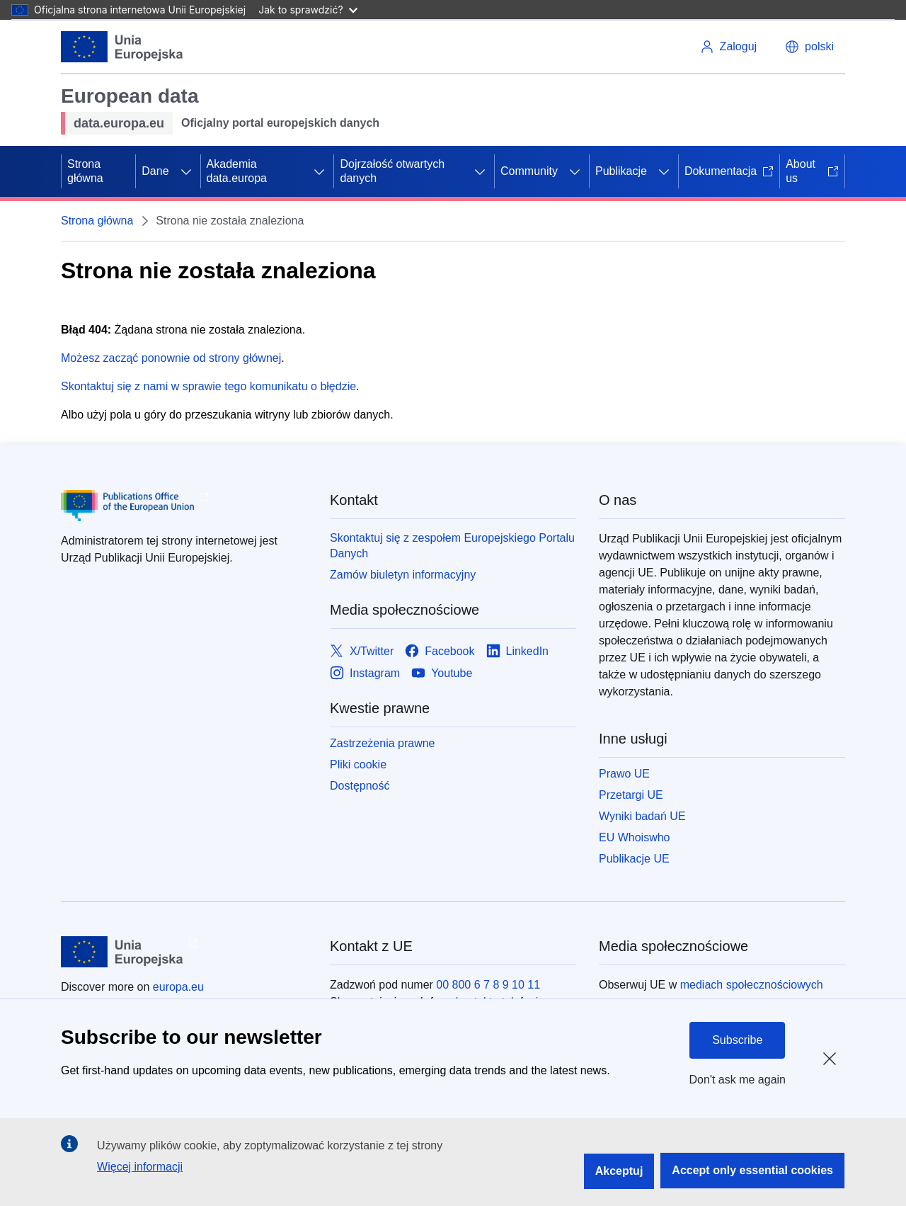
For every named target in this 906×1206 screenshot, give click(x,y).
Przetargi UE (631, 795)
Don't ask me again (737, 1080)
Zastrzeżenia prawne (382, 743)
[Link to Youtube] (441, 673)
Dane (155, 171)
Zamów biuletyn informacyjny (403, 575)
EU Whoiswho (634, 837)
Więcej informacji (140, 1167)
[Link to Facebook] (439, 651)
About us (812, 171)
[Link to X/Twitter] (362, 651)
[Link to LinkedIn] (517, 651)
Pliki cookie (358, 764)
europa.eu (178, 987)
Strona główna (85, 171)
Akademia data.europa (237, 171)
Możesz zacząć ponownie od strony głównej (171, 358)
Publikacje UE (634, 859)
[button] (809, 46)
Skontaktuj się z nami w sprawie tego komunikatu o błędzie (208, 386)
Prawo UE (624, 774)
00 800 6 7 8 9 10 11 (488, 985)
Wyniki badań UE (642, 816)
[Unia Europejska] (122, 46)
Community (529, 171)
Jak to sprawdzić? (307, 10)
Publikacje (621, 171)
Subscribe (737, 1040)
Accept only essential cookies (752, 1170)
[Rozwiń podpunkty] (186, 171)
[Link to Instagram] (365, 673)
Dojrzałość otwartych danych (392, 171)
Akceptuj (619, 1171)
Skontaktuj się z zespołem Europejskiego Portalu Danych (452, 545)
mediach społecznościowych (751, 985)
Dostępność (360, 786)
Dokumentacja (729, 171)
